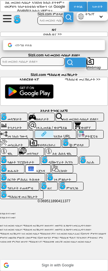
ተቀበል (78, 7)
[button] (54, 265)
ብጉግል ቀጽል (20, 45)
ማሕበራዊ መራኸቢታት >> (82, 79)
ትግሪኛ (89, 14)
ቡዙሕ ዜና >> (52, 34)
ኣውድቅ (97, 7)
